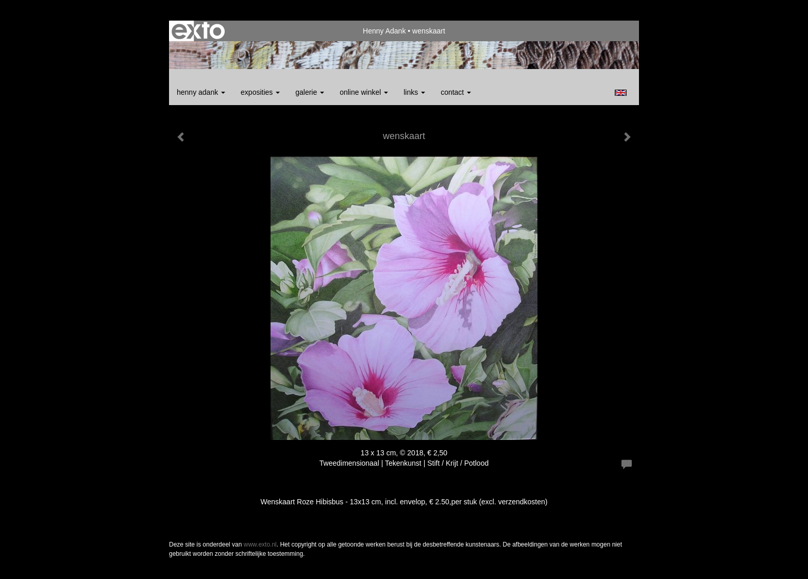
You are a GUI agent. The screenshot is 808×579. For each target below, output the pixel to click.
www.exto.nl (260, 544)
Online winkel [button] (364, 92)
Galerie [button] (309, 92)
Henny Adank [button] (201, 92)
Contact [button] (456, 92)
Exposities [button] (260, 92)
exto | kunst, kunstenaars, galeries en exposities (198, 31)
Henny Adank (384, 31)
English (621, 93)
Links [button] (414, 92)
